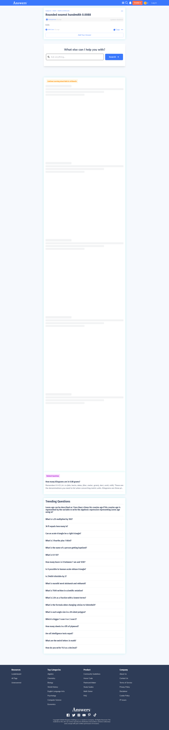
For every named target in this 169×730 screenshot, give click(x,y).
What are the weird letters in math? (61, 640)
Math (54, 11)
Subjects (48, 11)
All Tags (14, 678)
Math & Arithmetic (64, 11)
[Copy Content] (117, 29)
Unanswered (16, 683)
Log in (154, 3)
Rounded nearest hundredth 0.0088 (68, 15)
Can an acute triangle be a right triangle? (63, 533)
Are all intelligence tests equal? (59, 633)
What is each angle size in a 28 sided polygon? (66, 612)
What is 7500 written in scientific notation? (64, 590)
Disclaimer (123, 691)
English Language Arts (56, 691)
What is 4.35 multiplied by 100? (59, 519)
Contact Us (124, 678)
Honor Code (88, 678)
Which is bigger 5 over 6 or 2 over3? (61, 619)
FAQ (85, 696)
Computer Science (54, 700)
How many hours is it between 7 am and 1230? (65, 562)
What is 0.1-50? (52, 555)
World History (53, 687)
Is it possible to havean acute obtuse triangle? (66, 569)
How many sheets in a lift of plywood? (62, 626)
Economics (52, 704)
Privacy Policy (125, 687)
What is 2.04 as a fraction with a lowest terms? (66, 597)
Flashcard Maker (90, 683)
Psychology (52, 696)
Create (137, 3)
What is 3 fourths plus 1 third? (58, 540)
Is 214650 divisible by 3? (56, 576)
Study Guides (89, 687)
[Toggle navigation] (123, 3)
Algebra (50, 674)
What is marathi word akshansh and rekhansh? (66, 583)
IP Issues (123, 700)
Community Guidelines (92, 674)
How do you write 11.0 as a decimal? (61, 647)
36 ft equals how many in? (57, 526)
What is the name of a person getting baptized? (66, 547)
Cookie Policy (125, 696)
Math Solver (88, 691)
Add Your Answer (84, 35)
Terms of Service (126, 683)
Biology (50, 683)
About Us (123, 674)
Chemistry (51, 678)
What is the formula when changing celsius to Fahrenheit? (71, 605)
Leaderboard (16, 674)
